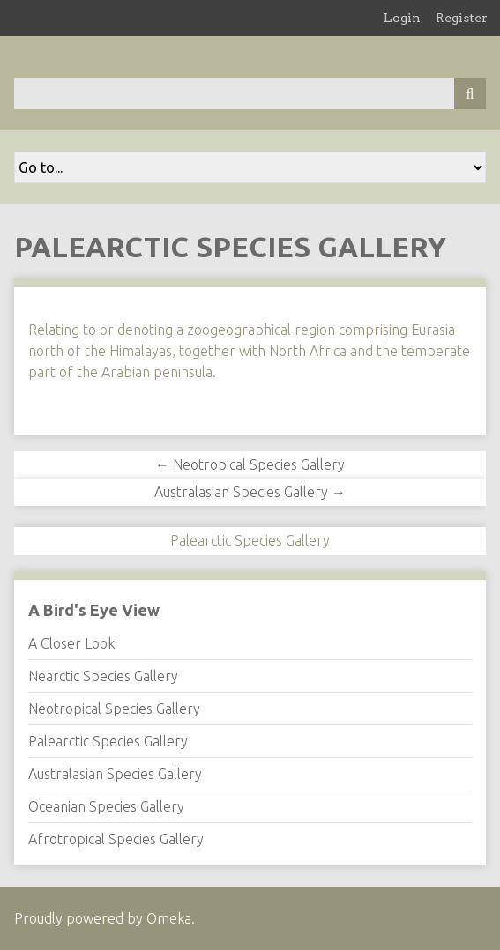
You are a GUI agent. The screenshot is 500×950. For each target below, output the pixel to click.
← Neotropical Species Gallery (250, 464)
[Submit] (470, 93)
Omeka (168, 918)
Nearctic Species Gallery (103, 676)
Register (462, 18)
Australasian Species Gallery (115, 774)
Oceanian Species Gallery (106, 806)
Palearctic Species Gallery (108, 741)
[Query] (250, 93)
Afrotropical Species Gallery (116, 839)
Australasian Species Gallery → (250, 492)
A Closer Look (71, 643)
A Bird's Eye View (94, 610)
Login (402, 18)
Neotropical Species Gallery (114, 708)
